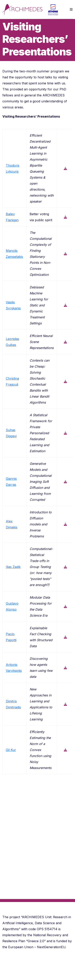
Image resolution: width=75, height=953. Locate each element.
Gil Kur (11, 750)
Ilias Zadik (13, 567)
